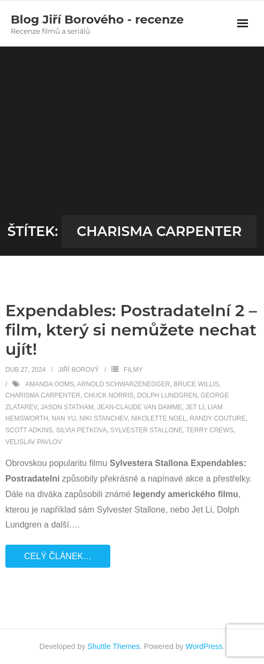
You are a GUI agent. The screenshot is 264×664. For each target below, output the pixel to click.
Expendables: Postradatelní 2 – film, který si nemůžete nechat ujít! (131, 330)
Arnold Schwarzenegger (123, 384)
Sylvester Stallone (146, 430)
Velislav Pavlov (33, 442)
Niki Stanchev (103, 418)
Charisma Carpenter (42, 395)
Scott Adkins (28, 430)
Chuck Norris (109, 395)
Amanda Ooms (49, 384)
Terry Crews (209, 430)
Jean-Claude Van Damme (139, 407)
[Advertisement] (132, 135)
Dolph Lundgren (167, 395)
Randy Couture (217, 418)
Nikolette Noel (158, 418)
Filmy (133, 369)
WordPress (204, 646)
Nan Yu (63, 418)
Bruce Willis (196, 384)
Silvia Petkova (81, 430)
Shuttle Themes (113, 646)
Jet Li (195, 407)
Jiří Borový (78, 369)
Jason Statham (67, 407)
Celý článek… (58, 556)
